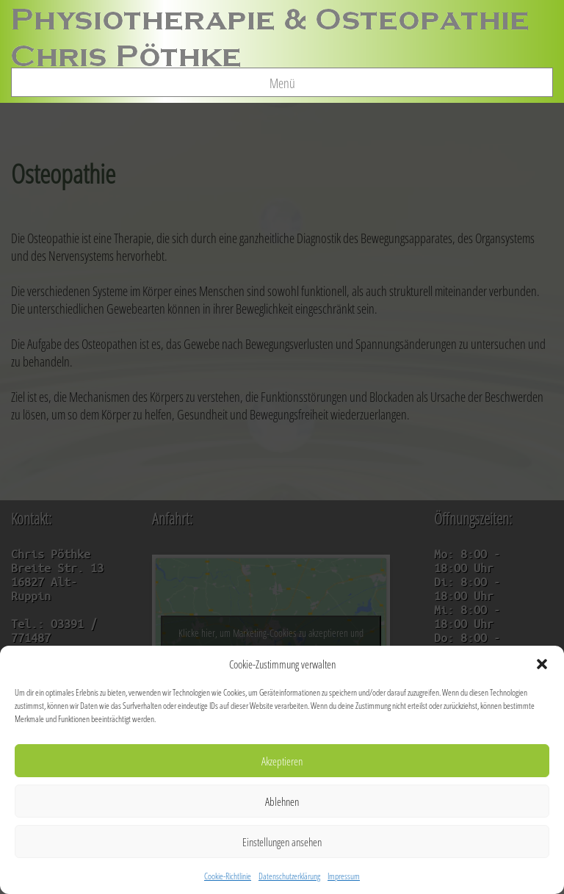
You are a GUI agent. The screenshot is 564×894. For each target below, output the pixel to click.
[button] (542, 664)
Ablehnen (282, 801)
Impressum (344, 876)
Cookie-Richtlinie (227, 876)
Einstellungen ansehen (282, 841)
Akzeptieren (282, 761)
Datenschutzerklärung (289, 876)
